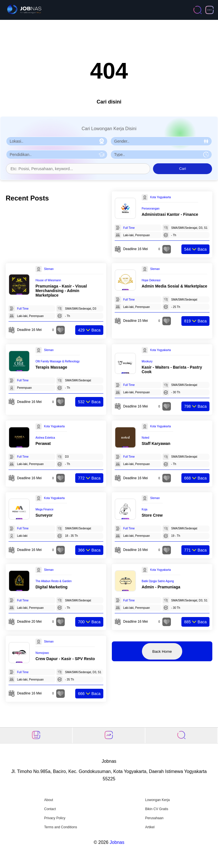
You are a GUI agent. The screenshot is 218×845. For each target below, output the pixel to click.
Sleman (49, 269)
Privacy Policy (54, 818)
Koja (144, 509)
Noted (145, 437)
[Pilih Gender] (161, 141)
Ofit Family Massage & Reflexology (57, 361)
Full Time (129, 227)
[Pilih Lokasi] (57, 141)
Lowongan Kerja (157, 800)
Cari (182, 168)
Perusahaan (154, 818)
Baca (195, 249)
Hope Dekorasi (151, 280)
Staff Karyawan (156, 443)
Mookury (147, 361)
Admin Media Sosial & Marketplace (174, 286)
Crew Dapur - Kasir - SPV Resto (65, 658)
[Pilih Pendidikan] (57, 154)
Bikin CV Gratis (156, 809)
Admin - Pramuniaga (161, 587)
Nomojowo (42, 652)
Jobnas (117, 842)
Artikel (149, 827)
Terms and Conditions (60, 827)
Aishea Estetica (45, 437)
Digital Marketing (51, 587)
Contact (50, 809)
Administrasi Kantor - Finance (170, 214)
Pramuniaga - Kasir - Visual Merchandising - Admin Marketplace (61, 290)
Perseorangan (151, 208)
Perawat (43, 443)
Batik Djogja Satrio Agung (158, 581)
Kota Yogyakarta (160, 197)
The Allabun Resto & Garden (53, 581)
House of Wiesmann (48, 280)
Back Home (162, 651)
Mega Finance (44, 509)
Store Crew (152, 515)
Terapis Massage (51, 367)
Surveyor (44, 515)
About (48, 800)
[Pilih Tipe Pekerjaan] (161, 154)
